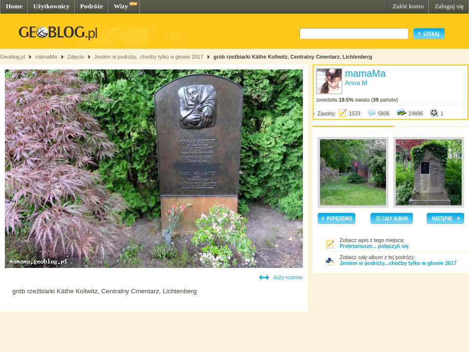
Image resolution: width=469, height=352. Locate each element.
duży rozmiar (288, 277)
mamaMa (46, 57)
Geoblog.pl (12, 57)
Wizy (121, 6)
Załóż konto (408, 6)
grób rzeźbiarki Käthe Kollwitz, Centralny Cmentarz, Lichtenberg (292, 57)
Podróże (91, 6)
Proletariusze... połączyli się (374, 246)
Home (14, 6)
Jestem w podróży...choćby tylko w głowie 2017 (148, 57)
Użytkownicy (51, 6)
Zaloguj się (449, 6)
